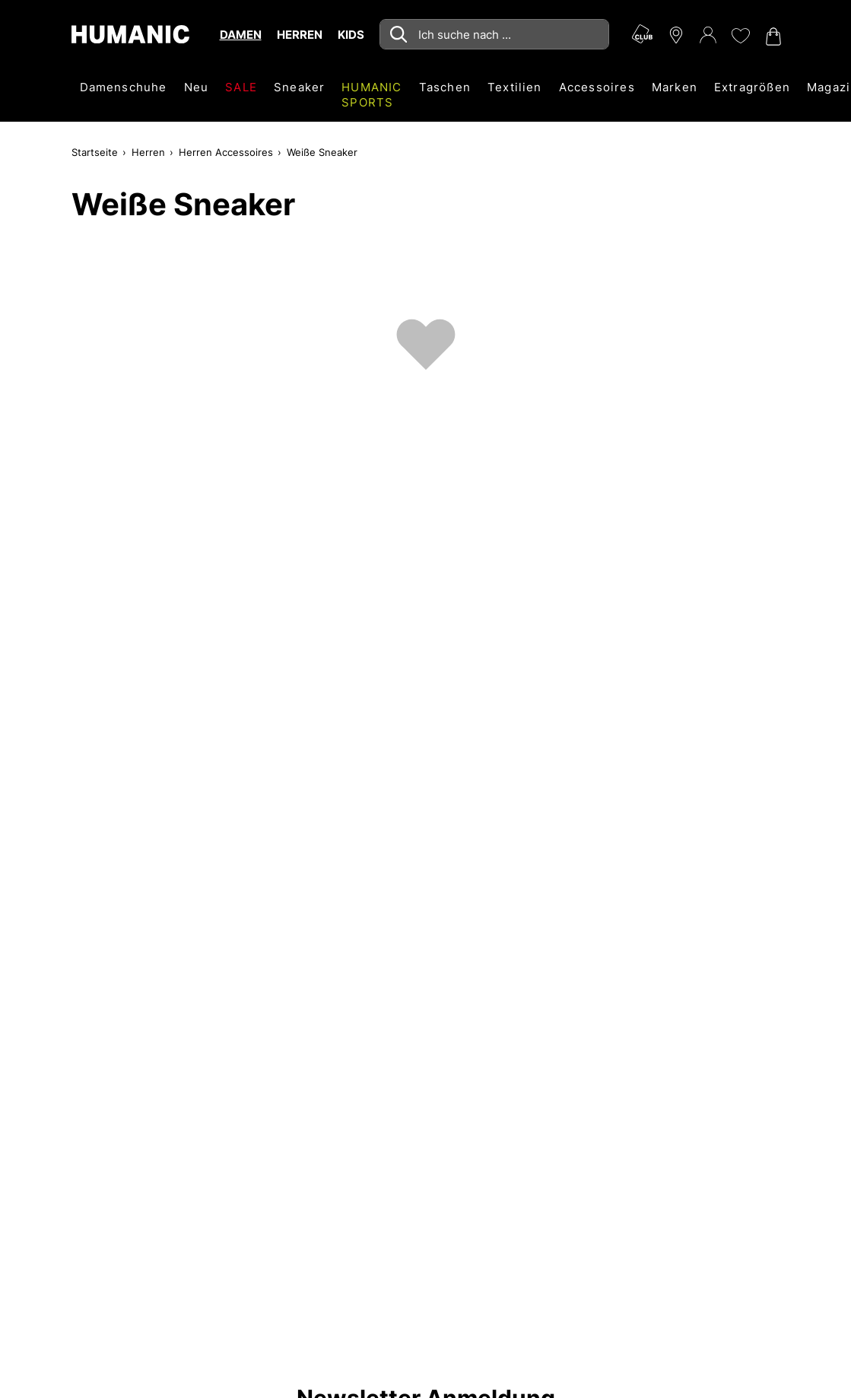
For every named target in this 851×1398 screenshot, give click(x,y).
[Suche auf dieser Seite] (494, 34)
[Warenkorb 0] (772, 36)
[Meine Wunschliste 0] (740, 36)
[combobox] (494, 34)
